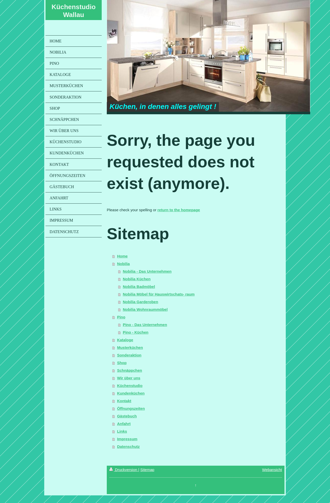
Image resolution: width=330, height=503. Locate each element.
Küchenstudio (129, 385)
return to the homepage (178, 210)
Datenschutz (128, 446)
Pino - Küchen (135, 332)
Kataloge (125, 340)
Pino (121, 317)
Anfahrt (123, 423)
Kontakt (124, 401)
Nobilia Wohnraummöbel (145, 309)
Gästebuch (127, 416)
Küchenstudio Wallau (74, 11)
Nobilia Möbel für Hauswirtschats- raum (159, 294)
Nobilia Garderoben (140, 302)
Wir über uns (128, 378)
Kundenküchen (130, 393)
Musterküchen (130, 347)
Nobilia (123, 264)
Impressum (127, 439)
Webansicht (272, 469)
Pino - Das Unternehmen (145, 324)
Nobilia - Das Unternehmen (147, 271)
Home (122, 256)
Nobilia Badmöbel (139, 286)
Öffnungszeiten (131, 408)
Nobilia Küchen (137, 279)
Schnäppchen (129, 370)
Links (122, 431)
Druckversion (123, 469)
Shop (122, 363)
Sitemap (147, 469)
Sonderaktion (129, 355)
